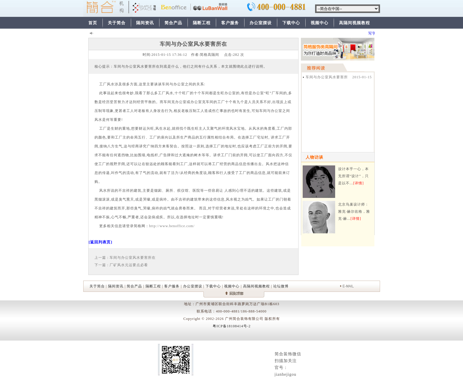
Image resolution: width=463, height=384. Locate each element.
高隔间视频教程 (354, 23)
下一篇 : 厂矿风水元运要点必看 (121, 265)
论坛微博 (280, 286)
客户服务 (230, 23)
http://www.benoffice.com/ (172, 226)
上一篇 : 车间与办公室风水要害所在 (125, 258)
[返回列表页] (101, 242)
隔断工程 (202, 23)
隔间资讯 (145, 23)
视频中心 (319, 23)
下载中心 (291, 23)
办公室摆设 (261, 23)
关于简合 (116, 23)
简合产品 (173, 23)
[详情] (358, 183)
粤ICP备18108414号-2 (232, 326)
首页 (92, 23)
